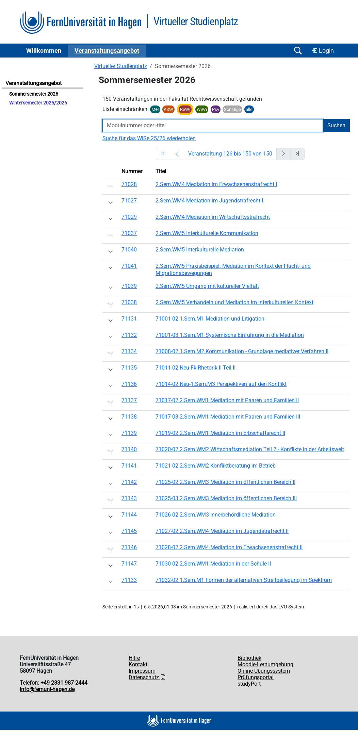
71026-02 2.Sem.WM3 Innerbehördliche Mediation (216, 514)
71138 (129, 416)
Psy (215, 109)
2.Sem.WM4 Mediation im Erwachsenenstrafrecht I (216, 184)
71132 (129, 335)
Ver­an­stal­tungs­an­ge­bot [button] (107, 50)
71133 (129, 580)
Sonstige (232, 109)
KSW (168, 109)
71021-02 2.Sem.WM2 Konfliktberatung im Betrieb (216, 465)
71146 (129, 547)
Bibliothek (249, 658)
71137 (129, 400)
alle (249, 109)
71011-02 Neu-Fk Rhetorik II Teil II (195, 367)
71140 (129, 449)
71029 (129, 217)
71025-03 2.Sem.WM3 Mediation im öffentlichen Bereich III (226, 498)
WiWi (202, 109)
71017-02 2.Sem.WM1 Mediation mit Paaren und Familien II (227, 400)
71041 (129, 266)
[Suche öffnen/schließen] (298, 51)
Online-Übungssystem (264, 671)
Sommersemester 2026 (33, 94)
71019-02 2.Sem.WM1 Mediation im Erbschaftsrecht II (220, 433)
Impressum (142, 671)
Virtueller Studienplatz (120, 66)
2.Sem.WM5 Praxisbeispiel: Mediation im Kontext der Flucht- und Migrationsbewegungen (233, 269)
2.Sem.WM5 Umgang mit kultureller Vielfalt (207, 286)
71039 (129, 286)
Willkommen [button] (43, 50)
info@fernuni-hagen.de (47, 689)
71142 (129, 482)
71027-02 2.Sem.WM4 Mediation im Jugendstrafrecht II (222, 531)
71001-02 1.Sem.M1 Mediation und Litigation (210, 318)
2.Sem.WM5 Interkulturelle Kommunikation (207, 233)
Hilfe (134, 658)
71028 (129, 184)
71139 (129, 433)
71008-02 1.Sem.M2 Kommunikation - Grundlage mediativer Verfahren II (242, 351)
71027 (129, 200)
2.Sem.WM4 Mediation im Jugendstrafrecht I (209, 200)
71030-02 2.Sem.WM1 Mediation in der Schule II (213, 563)
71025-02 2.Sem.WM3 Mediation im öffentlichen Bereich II (225, 482)
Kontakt (138, 664)
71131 (129, 318)
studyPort (249, 684)
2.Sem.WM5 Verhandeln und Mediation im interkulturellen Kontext (234, 302)
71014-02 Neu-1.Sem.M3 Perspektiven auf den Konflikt (221, 384)
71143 (129, 498)
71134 (129, 351)
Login (322, 50)
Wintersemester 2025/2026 (38, 103)
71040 (129, 249)
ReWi (185, 109)
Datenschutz (147, 677)
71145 (129, 531)
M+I (155, 109)
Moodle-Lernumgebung (265, 664)
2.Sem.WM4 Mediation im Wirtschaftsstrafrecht (213, 217)
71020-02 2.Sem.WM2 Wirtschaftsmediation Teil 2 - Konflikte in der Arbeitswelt (250, 449)
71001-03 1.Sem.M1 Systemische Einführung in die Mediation (230, 335)
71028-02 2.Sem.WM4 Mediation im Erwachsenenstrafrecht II (229, 547)
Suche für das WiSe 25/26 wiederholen (149, 138)
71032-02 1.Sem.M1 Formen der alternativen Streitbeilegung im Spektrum (244, 580)
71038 (129, 302)
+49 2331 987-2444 (63, 683)
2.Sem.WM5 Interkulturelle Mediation (200, 249)
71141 (129, 465)
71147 (129, 563)
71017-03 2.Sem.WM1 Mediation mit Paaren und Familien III (228, 416)
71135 (129, 367)
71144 (129, 514)
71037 (129, 233)
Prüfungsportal (256, 677)
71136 (129, 384)
